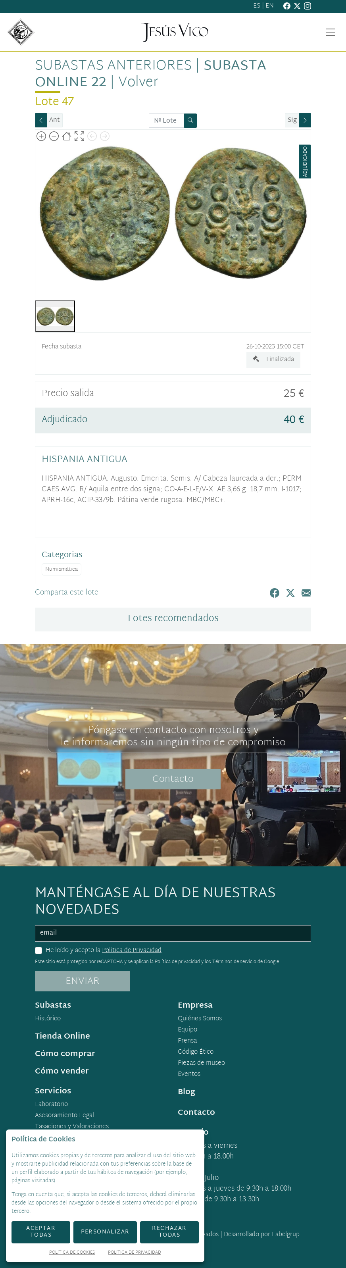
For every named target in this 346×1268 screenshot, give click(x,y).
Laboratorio (51, 1104)
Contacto (173, 779)
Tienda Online (62, 1036)
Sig (292, 120)
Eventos (189, 1074)
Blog (186, 1092)
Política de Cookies (72, 1253)
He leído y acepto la (103, 951)
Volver (138, 83)
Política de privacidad (177, 962)
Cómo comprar (65, 1054)
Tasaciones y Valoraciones (72, 1127)
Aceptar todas (41, 1232)
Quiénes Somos (200, 1019)
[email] (173, 933)
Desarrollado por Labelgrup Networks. (229, 1239)
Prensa (187, 1041)
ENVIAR (82, 981)
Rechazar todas (169, 1232)
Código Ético (195, 1052)
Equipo (187, 1030)
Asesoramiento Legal (64, 1116)
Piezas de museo (201, 1063)
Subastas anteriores (113, 66)
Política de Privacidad (131, 950)
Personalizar (105, 1232)
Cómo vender (62, 1071)
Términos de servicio (234, 962)
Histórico (48, 1019)
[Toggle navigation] (330, 32)
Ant (54, 120)
